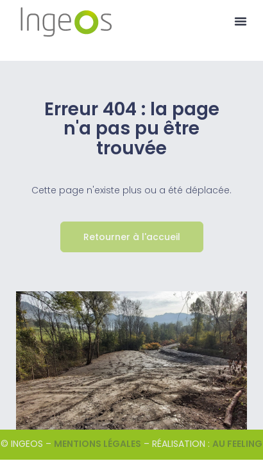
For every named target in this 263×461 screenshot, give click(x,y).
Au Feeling (237, 443)
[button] (240, 21)
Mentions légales (97, 443)
